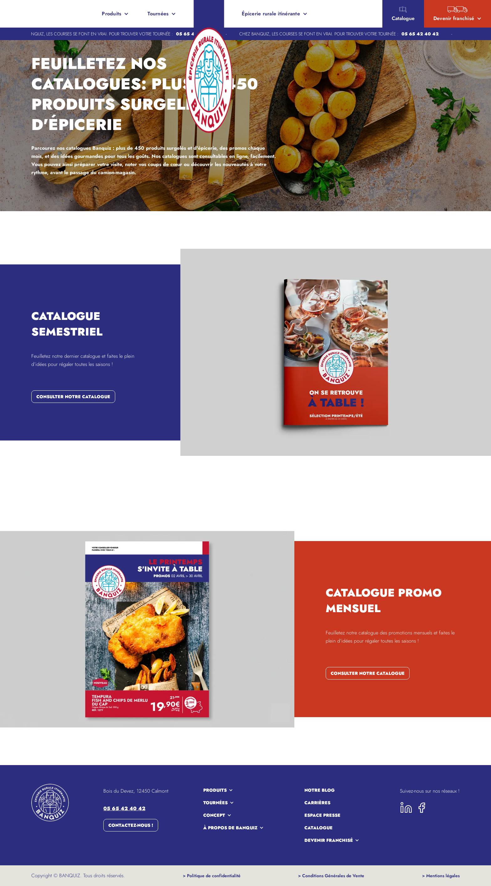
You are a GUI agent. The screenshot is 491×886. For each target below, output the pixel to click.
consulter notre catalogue (73, 396)
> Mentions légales (441, 876)
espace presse (322, 815)
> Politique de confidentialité (211, 876)
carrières (317, 803)
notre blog (319, 790)
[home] (28, 14)
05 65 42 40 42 (422, 34)
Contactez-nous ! (130, 825)
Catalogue (318, 828)
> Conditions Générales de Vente (331, 876)
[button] (115, 14)
